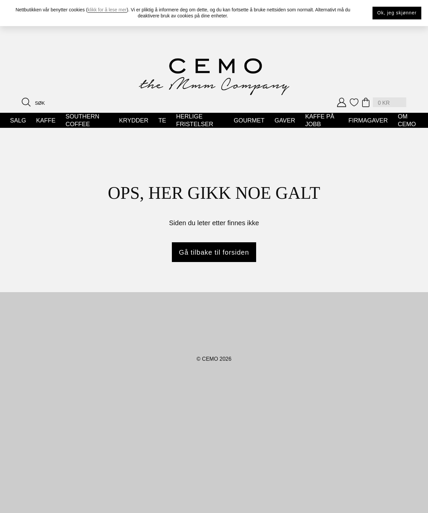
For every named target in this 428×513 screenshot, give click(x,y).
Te (162, 120)
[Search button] (26, 101)
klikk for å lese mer (107, 9)
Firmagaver (368, 120)
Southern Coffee (82, 120)
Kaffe (46, 120)
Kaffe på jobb (319, 120)
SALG (18, 120)
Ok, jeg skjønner (397, 12)
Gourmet (249, 120)
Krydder (133, 120)
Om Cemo (407, 120)
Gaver (285, 120)
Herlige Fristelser (194, 120)
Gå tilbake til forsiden (214, 252)
